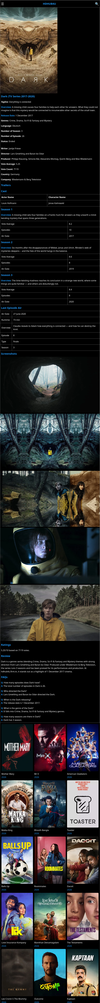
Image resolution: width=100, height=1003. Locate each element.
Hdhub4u (49, 3)
